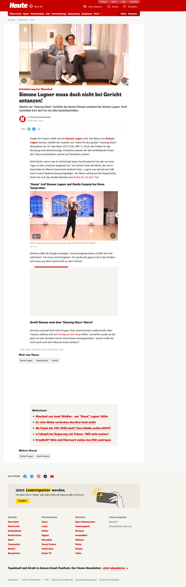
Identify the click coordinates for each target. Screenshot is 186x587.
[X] (31, 476)
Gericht (55, 360)
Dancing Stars (42, 360)
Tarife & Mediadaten (31, 579)
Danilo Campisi (43, 456)
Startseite (11, 20)
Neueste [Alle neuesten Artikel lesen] (132, 13)
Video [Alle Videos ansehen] (124, 13)
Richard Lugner (26, 456)
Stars (44, 522)
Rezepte (79, 531)
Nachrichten (37, 13)
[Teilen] (39, 129)
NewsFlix (113, 522)
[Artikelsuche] (112, 7)
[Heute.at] (19, 5)
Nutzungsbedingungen (86, 579)
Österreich (15, 13)
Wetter (12, 548)
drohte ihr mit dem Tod (85, 177)
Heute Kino (47, 548)
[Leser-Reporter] (92, 7)
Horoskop (47, 540)
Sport (26, 13)
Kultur (45, 531)
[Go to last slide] (30, 215)
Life (48, 13)
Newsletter (14, 553)
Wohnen (79, 540)
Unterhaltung (59, 13)
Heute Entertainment (41, 117)
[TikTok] (45, 476)
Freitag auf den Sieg (69, 334)
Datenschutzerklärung (62, 579)
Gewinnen (86, 13)
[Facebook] (34, 129)
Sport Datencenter (85, 522)
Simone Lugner (74, 138)
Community (74, 13)
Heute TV (46, 553)
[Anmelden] (130, 7)
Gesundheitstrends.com (120, 526)
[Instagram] (38, 476)
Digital (45, 535)
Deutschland (14, 531)
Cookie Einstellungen (109, 579)
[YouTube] (52, 476)
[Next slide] (118, 215)
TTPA (45, 579)
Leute (32, 20)
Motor (78, 544)
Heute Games (49, 544)
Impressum (13, 579)
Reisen (78, 548)
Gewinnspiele (82, 526)
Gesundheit (81, 535)
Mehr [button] (96, 13)
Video (78, 553)
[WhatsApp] (29, 129)
